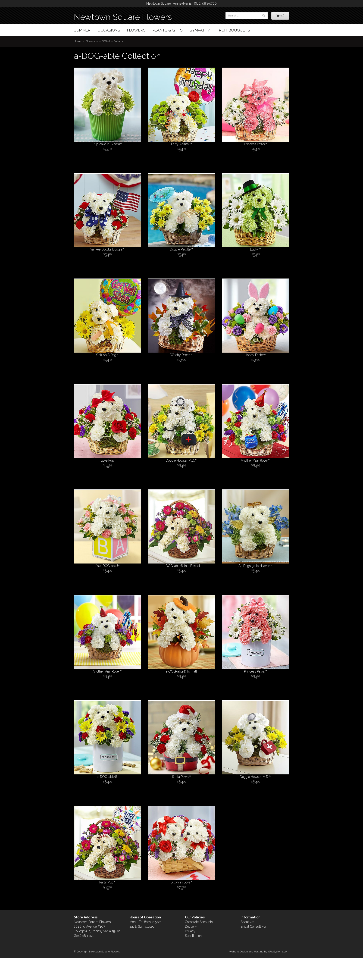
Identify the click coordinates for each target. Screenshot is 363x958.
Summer (82, 30)
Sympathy (200, 30)
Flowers (136, 30)
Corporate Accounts (199, 922)
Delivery (191, 926)
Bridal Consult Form (255, 926)
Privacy (190, 931)
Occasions (108, 30)
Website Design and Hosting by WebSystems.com (259, 951)
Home (77, 41)
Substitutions (194, 936)
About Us (247, 922)
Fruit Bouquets (233, 30)
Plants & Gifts (168, 30)
